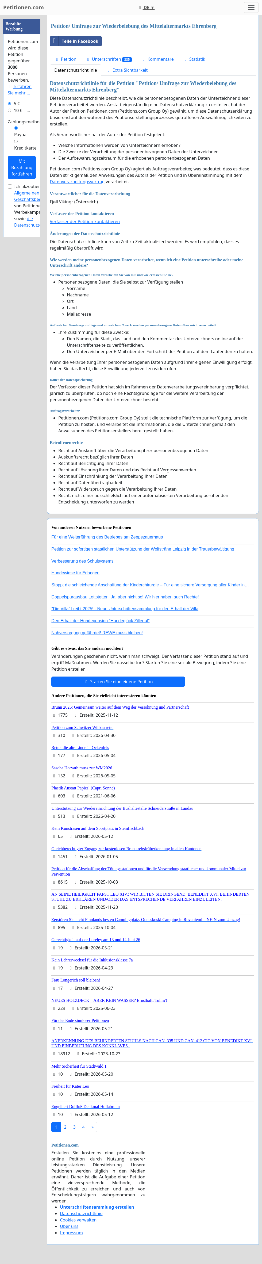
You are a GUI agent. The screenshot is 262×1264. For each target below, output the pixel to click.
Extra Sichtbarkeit (127, 70)
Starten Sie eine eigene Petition (118, 682)
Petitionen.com (23, 7)
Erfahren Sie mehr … (20, 250)
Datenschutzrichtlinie (75, 70)
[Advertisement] (21, 95)
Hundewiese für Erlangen (75, 573)
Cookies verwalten (78, 1220)
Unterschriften (109, 59)
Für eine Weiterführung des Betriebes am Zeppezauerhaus (107, 537)
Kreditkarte (25, 308)
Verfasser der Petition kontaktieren (85, 221)
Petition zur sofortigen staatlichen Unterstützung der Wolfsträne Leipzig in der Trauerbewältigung (142, 549)
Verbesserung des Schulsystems (82, 561)
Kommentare (157, 59)
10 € (18, 271)
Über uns (69, 1226)
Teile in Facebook (74, 41)
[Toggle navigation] (251, 7)
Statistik (194, 59)
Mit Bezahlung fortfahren (21, 328)
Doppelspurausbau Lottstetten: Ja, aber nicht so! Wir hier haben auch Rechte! (125, 597)
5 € (17, 264)
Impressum (71, 1233)
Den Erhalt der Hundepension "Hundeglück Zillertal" (100, 620)
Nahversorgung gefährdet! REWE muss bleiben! (97, 633)
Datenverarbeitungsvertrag (77, 182)
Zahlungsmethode (26, 282)
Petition (65, 59)
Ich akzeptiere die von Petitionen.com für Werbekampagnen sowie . (37, 366)
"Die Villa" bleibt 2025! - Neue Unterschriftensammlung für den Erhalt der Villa (124, 608)
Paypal (21, 295)
